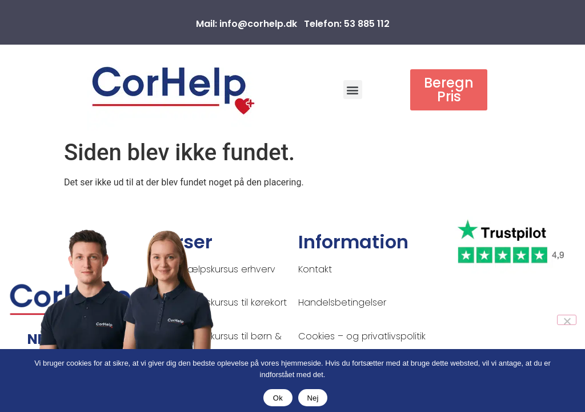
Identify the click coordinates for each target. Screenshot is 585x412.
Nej (312, 398)
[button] (352, 89)
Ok (278, 398)
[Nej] (566, 320)
